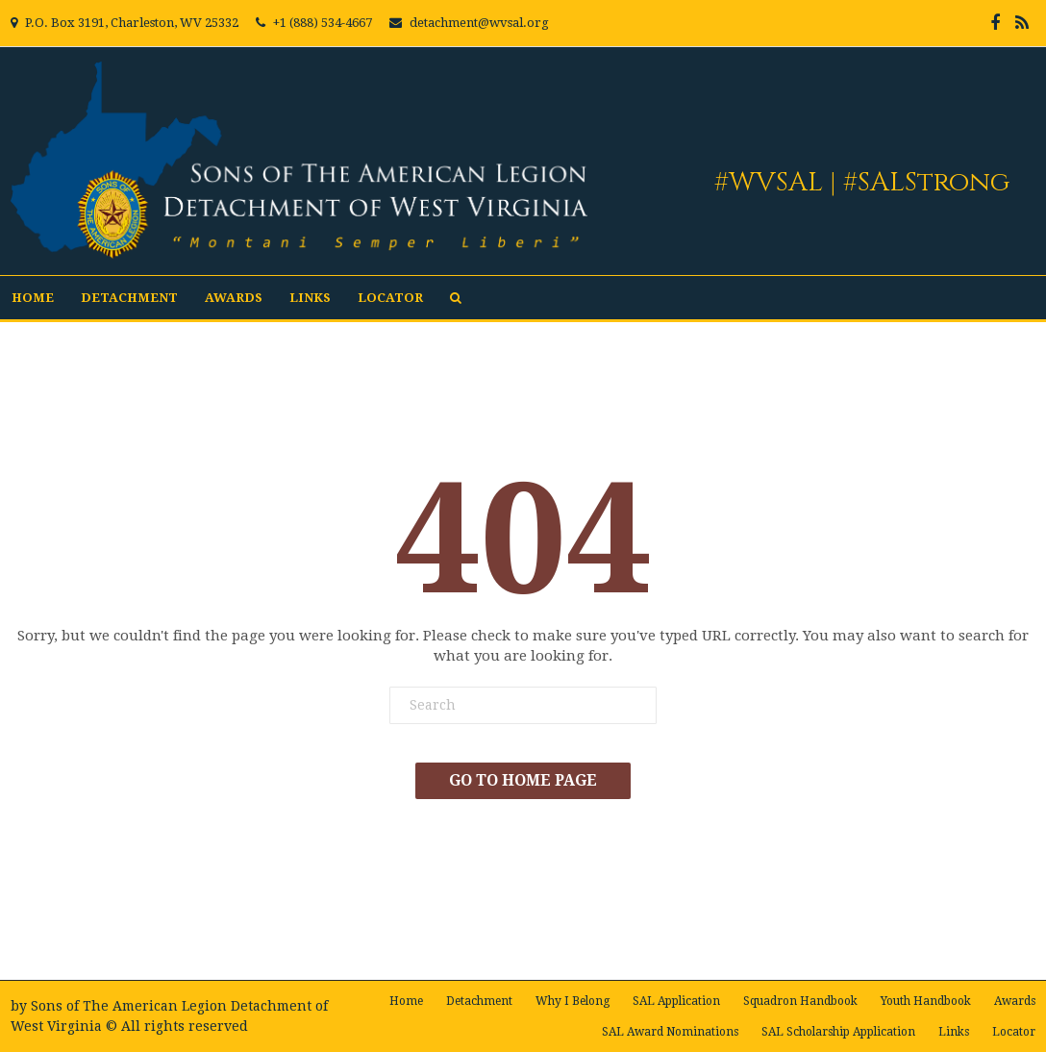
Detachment (129, 297)
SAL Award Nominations (670, 1032)
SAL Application (676, 1001)
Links (310, 297)
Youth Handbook (926, 1001)
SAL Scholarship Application (838, 1032)
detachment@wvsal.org (479, 22)
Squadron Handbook (800, 1001)
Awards (233, 297)
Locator (390, 297)
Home (33, 297)
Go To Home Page (523, 780)
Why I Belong (572, 1001)
